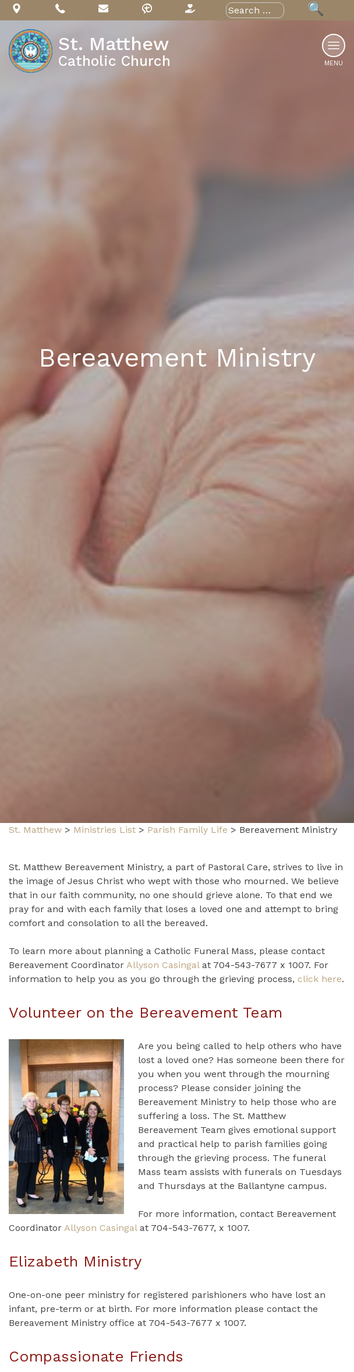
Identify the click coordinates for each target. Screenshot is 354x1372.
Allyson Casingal (162, 964)
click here (320, 978)
